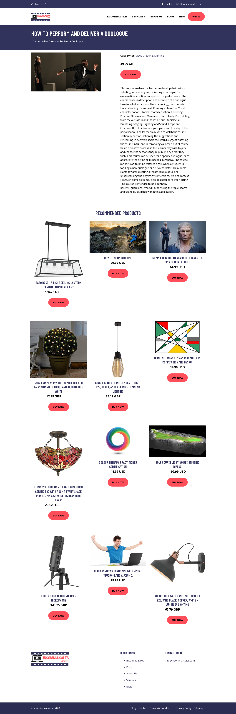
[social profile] (45, 4)
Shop (182, 16)
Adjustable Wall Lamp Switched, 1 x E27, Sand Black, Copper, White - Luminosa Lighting (177, 600)
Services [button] (137, 16)
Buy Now (130, 74)
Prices (196, 16)
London (168, 4)
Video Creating (144, 55)
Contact (143, 708)
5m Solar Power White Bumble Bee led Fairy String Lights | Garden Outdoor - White (58, 387)
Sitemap (198, 708)
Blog (170, 16)
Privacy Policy (183, 708)
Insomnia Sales (116, 16)
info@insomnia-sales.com (189, 4)
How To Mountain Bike (118, 258)
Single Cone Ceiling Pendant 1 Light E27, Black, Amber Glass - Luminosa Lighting (118, 387)
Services (131, 680)
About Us (156, 16)
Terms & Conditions (161, 708)
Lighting (159, 55)
